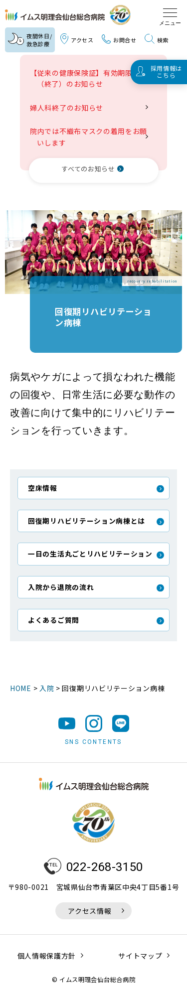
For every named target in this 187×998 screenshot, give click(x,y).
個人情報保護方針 (46, 956)
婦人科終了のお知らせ (70, 108)
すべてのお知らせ (88, 168)
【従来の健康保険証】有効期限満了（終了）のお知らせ (92, 78)
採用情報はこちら (167, 71)
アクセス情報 (89, 911)
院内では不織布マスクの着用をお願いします (92, 136)
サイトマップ (140, 956)
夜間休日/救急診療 (29, 40)
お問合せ (119, 39)
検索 (157, 39)
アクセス (77, 39)
